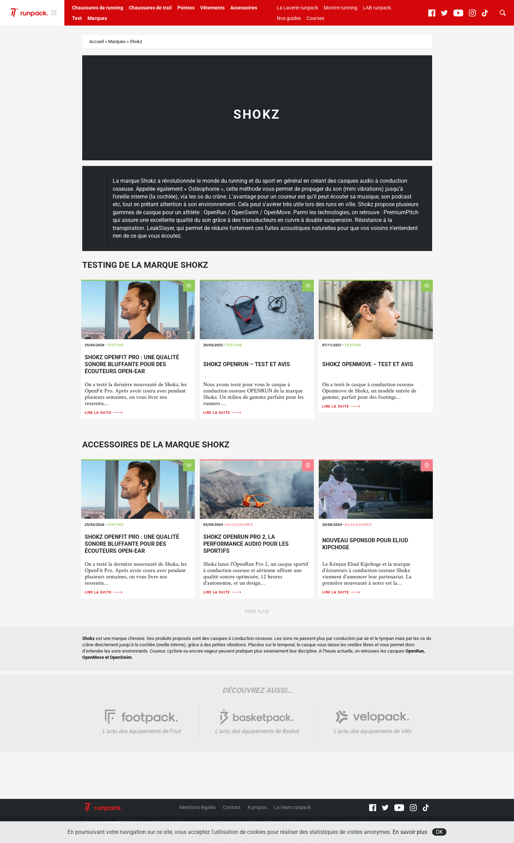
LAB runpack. (377, 8)
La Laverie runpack (297, 8)
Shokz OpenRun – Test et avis (246, 364)
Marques (97, 18)
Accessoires (243, 8)
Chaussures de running (97, 8)
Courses (315, 18)
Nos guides (289, 18)
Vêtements (212, 8)
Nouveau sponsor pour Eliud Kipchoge (365, 544)
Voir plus (257, 611)
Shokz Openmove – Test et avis (367, 364)
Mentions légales (197, 807)
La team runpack (292, 807)
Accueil (96, 41)
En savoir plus (410, 832)
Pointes (186, 8)
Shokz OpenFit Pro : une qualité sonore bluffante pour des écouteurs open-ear (132, 364)
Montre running (340, 8)
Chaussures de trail (150, 8)
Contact (231, 807)
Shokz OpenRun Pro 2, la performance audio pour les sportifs (246, 544)
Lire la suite (104, 412)
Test (77, 18)
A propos (257, 807)
